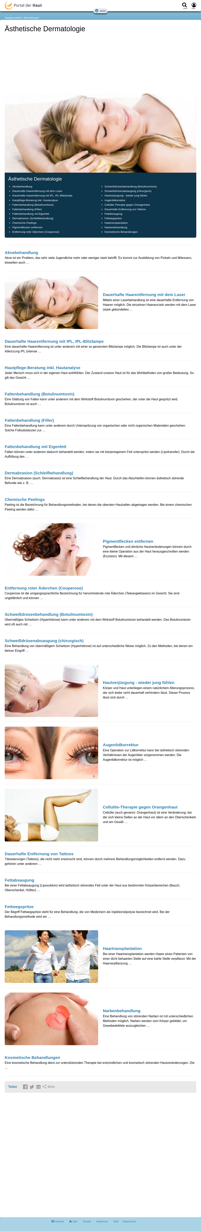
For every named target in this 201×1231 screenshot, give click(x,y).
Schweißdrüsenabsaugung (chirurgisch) (127, 191)
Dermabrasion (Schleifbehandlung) (32, 218)
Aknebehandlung (22, 186)
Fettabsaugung (113, 213)
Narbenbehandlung (115, 227)
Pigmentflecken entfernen (27, 227)
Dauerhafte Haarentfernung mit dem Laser (37, 191)
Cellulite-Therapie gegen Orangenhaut (127, 204)
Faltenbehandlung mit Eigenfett (30, 213)
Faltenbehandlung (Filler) (27, 209)
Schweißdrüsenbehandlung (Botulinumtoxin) (130, 186)
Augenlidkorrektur (114, 200)
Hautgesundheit (13, 17)
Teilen (12, 1086)
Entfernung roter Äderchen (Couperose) (35, 231)
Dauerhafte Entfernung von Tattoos (125, 209)
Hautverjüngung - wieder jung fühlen (125, 195)
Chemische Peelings (24, 222)
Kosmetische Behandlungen (121, 231)
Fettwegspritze (113, 218)
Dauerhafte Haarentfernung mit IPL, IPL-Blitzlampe (42, 195)
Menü (100, 11)
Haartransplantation (116, 222)
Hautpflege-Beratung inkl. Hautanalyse (35, 200)
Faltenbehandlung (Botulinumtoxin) (33, 204)
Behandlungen (31, 17)
